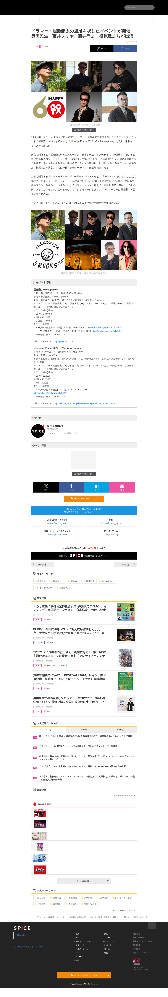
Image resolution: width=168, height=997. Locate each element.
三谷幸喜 (40, 897)
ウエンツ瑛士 (89, 904)
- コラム (106, 949)
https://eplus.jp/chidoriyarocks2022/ (50, 393)
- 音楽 (76, 934)
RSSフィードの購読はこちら (86, 498)
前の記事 (40, 564)
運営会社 (136, 934)
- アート (77, 953)
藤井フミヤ (56, 581)
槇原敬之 (89, 581)
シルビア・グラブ (122, 897)
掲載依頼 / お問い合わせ (143, 941)
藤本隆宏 (55, 904)
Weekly (84, 729)
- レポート (107, 945)
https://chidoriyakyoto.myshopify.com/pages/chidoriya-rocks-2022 (84, 403)
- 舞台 (76, 938)
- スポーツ (78, 957)
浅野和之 (55, 897)
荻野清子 (102, 897)
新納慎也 (86, 897)
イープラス (36, 917)
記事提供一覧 (138, 938)
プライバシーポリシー (142, 953)
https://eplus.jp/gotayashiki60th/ (106, 327)
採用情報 (136, 945)
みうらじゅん (106, 581)
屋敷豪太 (62, 587)
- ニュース (107, 938)
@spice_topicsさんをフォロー (27, 946)
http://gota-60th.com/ (63, 341)
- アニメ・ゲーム (81, 949)
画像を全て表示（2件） (84, 130)
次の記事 (128, 564)
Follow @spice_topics (57, 523)
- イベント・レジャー (83, 941)
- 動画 (105, 934)
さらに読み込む (93, 881)
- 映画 (76, 960)
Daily (48, 729)
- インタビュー (109, 941)
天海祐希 (40, 904)
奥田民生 (40, 581)
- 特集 (105, 953)
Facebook (23, 935)
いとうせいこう (43, 587)
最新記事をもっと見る (124, 795)
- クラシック (79, 945)
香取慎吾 (71, 904)
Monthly (119, 729)
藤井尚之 (73, 581)
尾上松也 (71, 897)
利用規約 (136, 949)
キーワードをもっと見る (123, 910)
